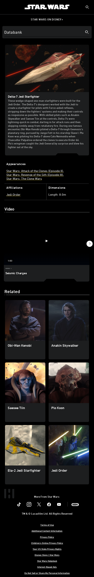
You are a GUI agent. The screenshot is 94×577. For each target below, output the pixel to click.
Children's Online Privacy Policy (47, 543)
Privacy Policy (47, 537)
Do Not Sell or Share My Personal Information (47, 573)
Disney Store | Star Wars (47, 555)
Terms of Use (47, 524)
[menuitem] (6, 7)
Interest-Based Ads (47, 566)
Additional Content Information (47, 530)
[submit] (87, 7)
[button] (89, 244)
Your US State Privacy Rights (47, 549)
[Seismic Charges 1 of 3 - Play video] (46, 241)
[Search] (47, 32)
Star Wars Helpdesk (47, 560)
